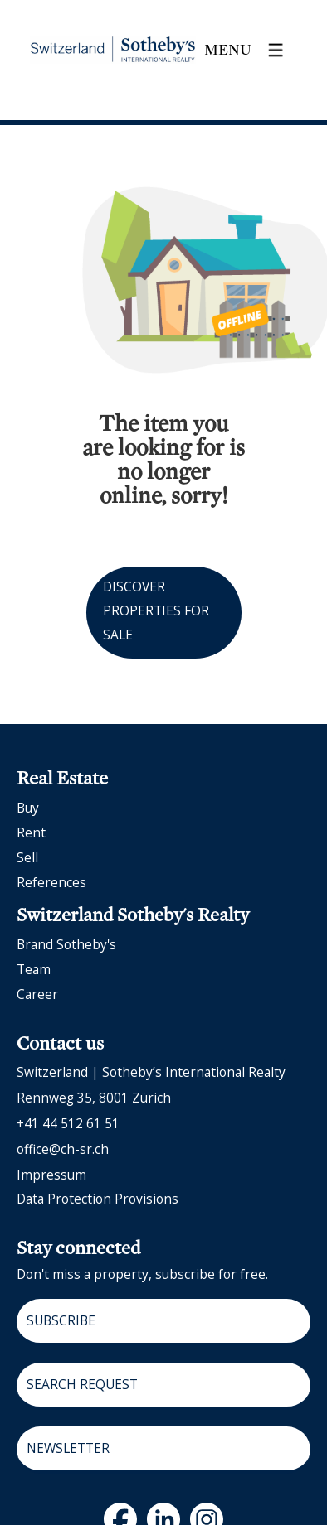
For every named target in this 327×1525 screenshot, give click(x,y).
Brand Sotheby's (66, 944)
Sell (27, 857)
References (51, 882)
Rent (31, 832)
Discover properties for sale (156, 610)
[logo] (113, 50)
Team (34, 969)
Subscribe (61, 1320)
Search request (82, 1384)
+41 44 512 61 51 (68, 1123)
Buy (28, 808)
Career (37, 994)
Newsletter (68, 1448)
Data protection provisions (97, 1199)
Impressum (51, 1174)
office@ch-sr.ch (63, 1149)
